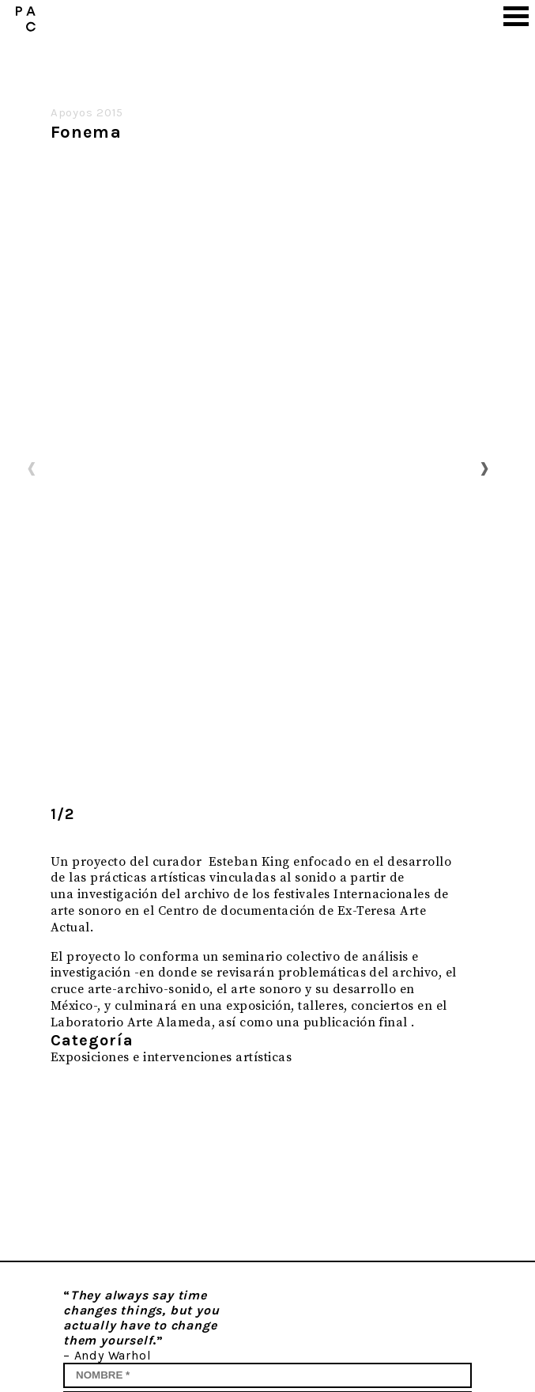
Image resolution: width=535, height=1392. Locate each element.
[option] (258, 468)
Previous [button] (32, 468)
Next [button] (484, 468)
